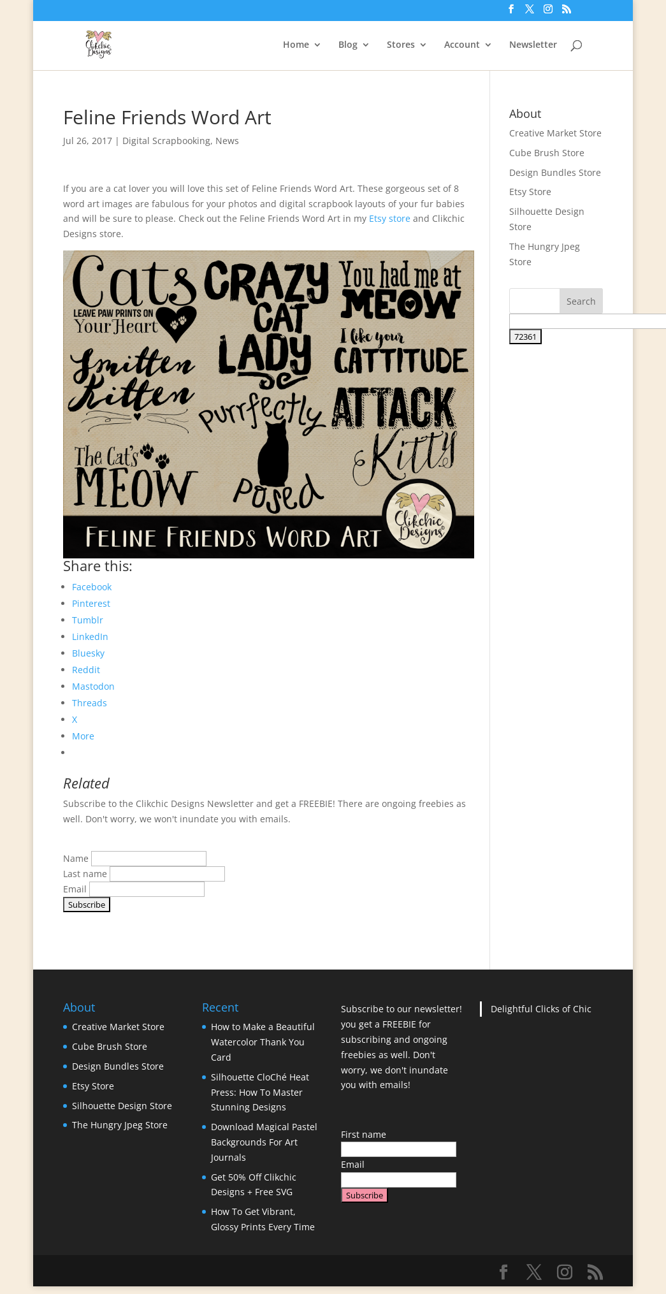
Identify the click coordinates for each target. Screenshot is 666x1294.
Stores (401, 45)
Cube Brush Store (546, 153)
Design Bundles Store (555, 172)
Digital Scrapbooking (166, 140)
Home (296, 45)
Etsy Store (530, 191)
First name (363, 1134)
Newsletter (533, 45)
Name (76, 858)
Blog (348, 45)
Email (75, 889)
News (227, 140)
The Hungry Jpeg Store (120, 1125)
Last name (85, 874)
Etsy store (389, 218)
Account (462, 45)
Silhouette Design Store (122, 1106)
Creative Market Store (555, 133)
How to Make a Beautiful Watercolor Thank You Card (263, 1042)
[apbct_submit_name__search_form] (525, 336)
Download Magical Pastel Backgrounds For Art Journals (264, 1142)
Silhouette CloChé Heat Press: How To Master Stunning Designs (260, 1092)
